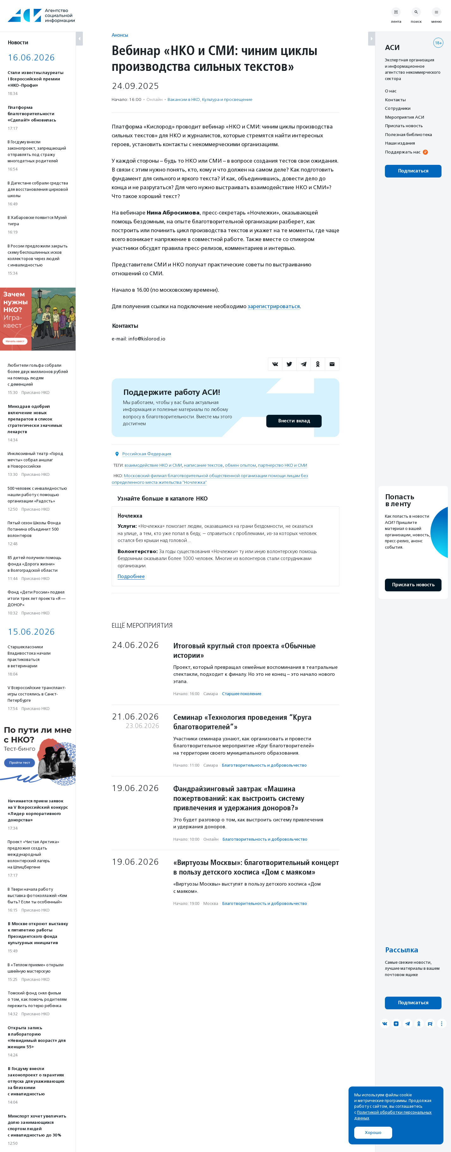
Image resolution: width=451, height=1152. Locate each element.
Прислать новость (404, 125)
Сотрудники (398, 108)
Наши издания (400, 143)
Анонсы (120, 35)
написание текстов (203, 465)
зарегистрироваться (274, 306)
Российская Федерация (146, 453)
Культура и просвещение (227, 99)
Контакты (395, 99)
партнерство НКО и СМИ (282, 465)
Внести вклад (294, 421)
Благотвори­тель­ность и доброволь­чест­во (264, 765)
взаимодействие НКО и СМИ (153, 465)
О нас (390, 90)
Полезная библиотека (408, 134)
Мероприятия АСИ (404, 117)
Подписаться (413, 171)
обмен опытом (240, 465)
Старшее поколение (241, 693)
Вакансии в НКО (184, 99)
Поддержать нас (402, 151)
